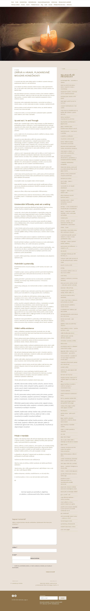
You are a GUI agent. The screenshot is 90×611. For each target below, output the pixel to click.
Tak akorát (63, 251)
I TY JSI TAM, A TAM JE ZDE (67, 139)
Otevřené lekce (23, 2)
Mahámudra (64, 218)
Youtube (23, 4)
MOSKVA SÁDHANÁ (65, 390)
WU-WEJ (63, 434)
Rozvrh (27, 4)
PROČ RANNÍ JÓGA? (65, 529)
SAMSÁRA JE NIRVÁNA (66, 178)
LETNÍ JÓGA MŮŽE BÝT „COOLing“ (69, 463)
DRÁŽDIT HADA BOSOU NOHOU (68, 526)
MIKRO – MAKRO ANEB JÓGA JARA (69, 471)
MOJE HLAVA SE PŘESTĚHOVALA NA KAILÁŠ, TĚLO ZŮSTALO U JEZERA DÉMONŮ (69, 112)
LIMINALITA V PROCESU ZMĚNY (68, 340)
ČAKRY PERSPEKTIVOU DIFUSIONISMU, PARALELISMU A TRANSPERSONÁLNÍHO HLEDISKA (68, 157)
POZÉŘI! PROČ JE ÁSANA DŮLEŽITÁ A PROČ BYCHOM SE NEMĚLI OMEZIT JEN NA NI (69, 508)
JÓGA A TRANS (64, 444)
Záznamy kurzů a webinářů (65, 2)
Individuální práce (32, 2)
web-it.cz (44, 603)
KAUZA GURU (64, 410)
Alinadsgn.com (55, 603)
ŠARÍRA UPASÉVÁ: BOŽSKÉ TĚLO (68, 398)
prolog (62, 268)
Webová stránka (34, 558)
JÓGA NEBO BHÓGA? (66, 437)
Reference (69, 4)
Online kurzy (54, 2)
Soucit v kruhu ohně (66, 265)
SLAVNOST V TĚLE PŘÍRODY (67, 288)
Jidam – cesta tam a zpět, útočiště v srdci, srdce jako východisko (68, 213)
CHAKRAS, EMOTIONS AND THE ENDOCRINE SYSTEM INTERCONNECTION (68, 449)
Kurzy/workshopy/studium (44, 2)
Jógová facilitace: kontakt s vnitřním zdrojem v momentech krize (68, 385)
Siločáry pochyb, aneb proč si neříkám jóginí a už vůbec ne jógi (69, 379)
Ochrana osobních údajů (56, 602)
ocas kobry (64, 275)
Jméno (14, 547)
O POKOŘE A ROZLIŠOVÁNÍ (67, 136)
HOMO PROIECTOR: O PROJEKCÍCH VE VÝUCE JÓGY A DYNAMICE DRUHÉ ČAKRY (69, 357)
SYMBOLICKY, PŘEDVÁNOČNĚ (68, 524)
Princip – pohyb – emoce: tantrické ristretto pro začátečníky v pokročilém (68, 222)
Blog (42, 4)
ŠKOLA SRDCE (64, 343)
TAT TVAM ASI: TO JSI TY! (66, 374)
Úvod (12, 2)
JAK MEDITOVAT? (65, 513)
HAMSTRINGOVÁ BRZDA (66, 521)
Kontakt (50, 4)
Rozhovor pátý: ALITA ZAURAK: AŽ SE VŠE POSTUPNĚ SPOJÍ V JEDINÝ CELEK (69, 260)
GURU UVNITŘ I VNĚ (65, 494)
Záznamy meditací (15, 4)
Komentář (15, 527)
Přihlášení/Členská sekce (59, 4)
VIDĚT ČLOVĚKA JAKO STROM (67, 333)
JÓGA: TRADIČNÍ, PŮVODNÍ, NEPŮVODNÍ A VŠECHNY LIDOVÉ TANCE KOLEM (68, 420)
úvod (63, 68)
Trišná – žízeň (64, 227)
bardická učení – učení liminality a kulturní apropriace (67, 202)
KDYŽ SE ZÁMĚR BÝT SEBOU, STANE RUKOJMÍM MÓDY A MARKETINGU (68, 87)
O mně (16, 2)
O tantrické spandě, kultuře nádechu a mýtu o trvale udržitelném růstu (68, 236)
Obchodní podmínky (44, 602)
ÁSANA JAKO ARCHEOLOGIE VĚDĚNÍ (69, 491)
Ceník (45, 4)
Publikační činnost (35, 4)
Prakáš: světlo (64, 367)
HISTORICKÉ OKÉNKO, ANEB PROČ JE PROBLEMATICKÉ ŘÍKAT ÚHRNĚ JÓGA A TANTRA (69, 168)
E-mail (14, 555)
